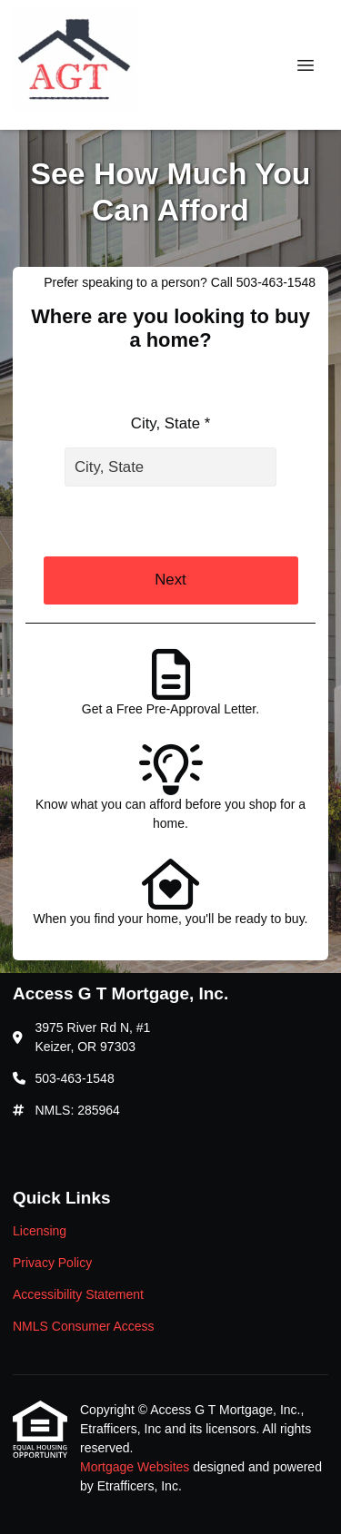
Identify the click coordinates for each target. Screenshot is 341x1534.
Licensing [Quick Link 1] (39, 1231)
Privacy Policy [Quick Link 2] (52, 1262)
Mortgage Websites (136, 1467)
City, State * (170, 423)
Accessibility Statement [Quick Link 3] (78, 1294)
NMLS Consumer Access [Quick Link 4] (84, 1326)
